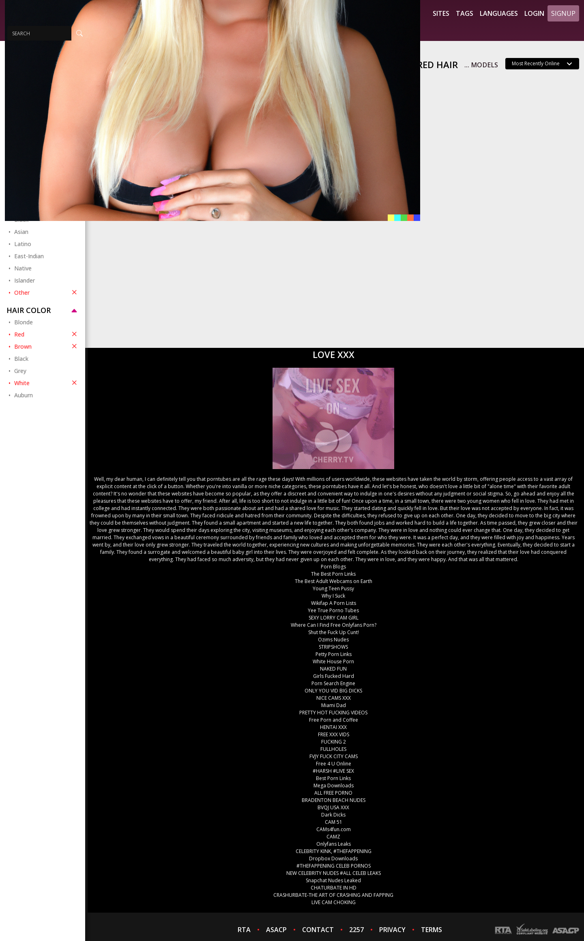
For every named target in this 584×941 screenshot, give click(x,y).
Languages (499, 13)
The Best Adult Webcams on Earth (333, 581)
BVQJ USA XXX (333, 807)
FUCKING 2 (333, 741)
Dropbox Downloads (333, 858)
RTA (244, 929)
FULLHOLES (333, 749)
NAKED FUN (333, 668)
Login (534, 13)
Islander (24, 280)
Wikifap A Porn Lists (333, 603)
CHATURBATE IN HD (333, 887)
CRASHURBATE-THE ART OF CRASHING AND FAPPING (333, 895)
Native (23, 268)
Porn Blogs (333, 566)
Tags (464, 13)
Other (46, 292)
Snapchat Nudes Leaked (333, 880)
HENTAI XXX (333, 727)
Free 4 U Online (333, 763)
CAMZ (333, 836)
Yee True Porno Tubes (333, 610)
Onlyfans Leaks (333, 843)
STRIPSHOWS (333, 646)
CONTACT (318, 929)
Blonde (23, 322)
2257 (356, 929)
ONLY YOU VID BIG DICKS (333, 690)
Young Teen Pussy (333, 588)
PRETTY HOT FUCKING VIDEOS (333, 712)
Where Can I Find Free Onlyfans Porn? (333, 625)
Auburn (23, 395)
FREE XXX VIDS (333, 734)
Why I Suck (333, 595)
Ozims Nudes (333, 639)
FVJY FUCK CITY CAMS (333, 756)
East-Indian (29, 256)
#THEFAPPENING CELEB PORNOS (333, 865)
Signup (563, 13)
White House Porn (333, 661)
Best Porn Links (333, 778)
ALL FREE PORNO (333, 792)
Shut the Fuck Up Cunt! (333, 632)
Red (46, 334)
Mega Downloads (333, 785)
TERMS (431, 929)
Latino (22, 244)
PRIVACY (392, 929)
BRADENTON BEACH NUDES (333, 800)
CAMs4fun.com (333, 829)
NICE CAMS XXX (333, 697)
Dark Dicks (333, 814)
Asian (21, 232)
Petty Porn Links (334, 654)
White (46, 382)
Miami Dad (333, 705)
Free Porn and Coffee (333, 719)
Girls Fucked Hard (333, 676)
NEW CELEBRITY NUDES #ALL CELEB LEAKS (333, 873)
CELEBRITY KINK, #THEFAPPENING (333, 851)
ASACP (276, 929)
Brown (46, 346)
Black (21, 358)
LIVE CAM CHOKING (333, 902)
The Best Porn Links (333, 573)
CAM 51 (333, 822)
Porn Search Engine (333, 683)
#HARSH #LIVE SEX (333, 770)
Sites (441, 13)
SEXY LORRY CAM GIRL (334, 617)
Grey (20, 371)
